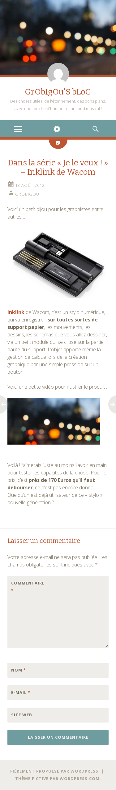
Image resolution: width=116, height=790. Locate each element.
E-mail (20, 692)
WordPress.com (80, 778)
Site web (21, 715)
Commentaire (24, 586)
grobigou (27, 194)
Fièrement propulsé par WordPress (54, 771)
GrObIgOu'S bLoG (58, 92)
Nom (18, 670)
